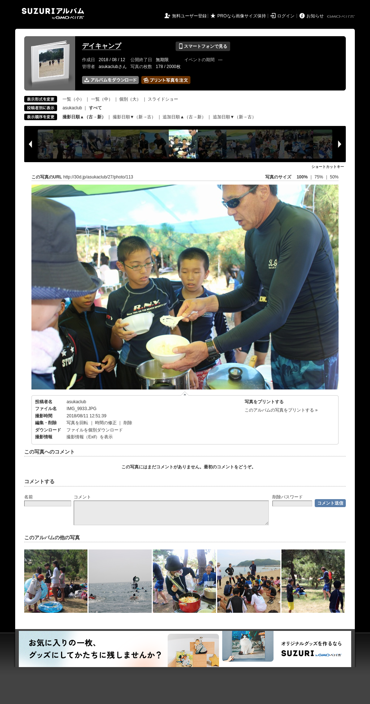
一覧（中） (102, 99)
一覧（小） (73, 99)
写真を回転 (77, 422)
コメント (82, 496)
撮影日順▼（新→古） (134, 116)
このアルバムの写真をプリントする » (281, 410)
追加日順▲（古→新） (184, 116)
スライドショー (163, 99)
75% (319, 177)
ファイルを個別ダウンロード (94, 430)
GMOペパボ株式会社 (341, 16)
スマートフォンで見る (202, 46)
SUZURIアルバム (53, 13)
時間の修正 (106, 422)
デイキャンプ (101, 46)
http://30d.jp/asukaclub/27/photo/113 (98, 177)
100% (302, 177)
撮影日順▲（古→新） (84, 116)
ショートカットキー (327, 167)
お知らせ (315, 15)
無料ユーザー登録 (189, 15)
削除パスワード (287, 496)
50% (334, 177)
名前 (28, 496)
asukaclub (72, 107)
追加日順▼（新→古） (234, 116)
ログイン (285, 15)
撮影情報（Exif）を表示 (89, 436)
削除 (128, 422)
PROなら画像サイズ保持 (242, 15)
